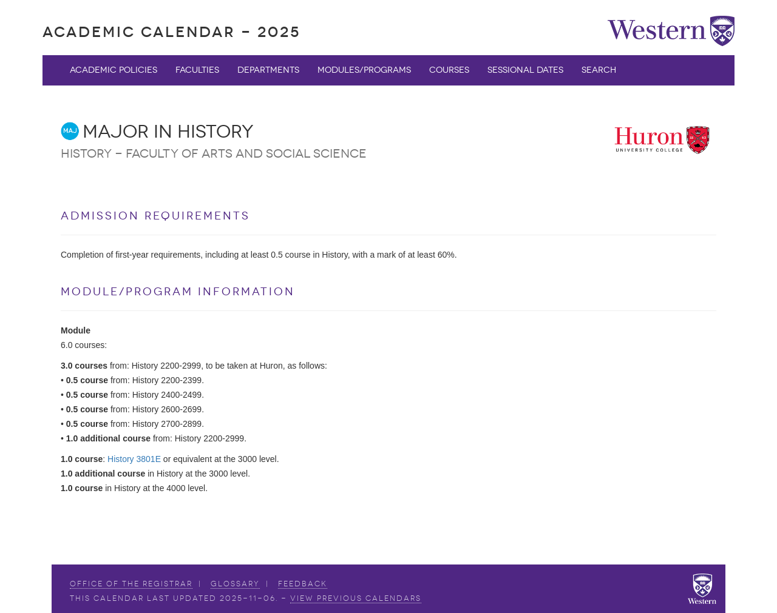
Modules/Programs (364, 70)
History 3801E (134, 459)
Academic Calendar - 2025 (171, 32)
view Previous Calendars (355, 598)
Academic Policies (113, 70)
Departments (268, 70)
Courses (449, 70)
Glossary (235, 584)
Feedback (302, 584)
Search (599, 70)
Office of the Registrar (131, 584)
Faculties (197, 70)
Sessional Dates (525, 70)
